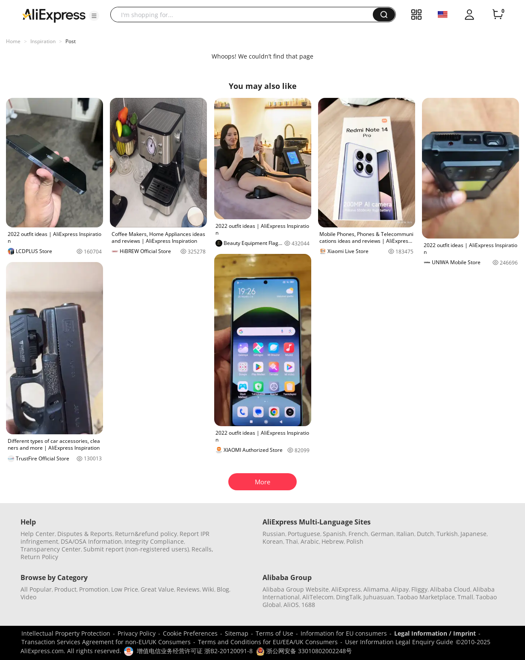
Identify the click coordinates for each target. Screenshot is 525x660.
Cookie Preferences (190, 633)
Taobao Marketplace (426, 597)
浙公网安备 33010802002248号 (304, 651)
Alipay (400, 589)
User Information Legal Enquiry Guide (399, 642)
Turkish (447, 534)
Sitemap (236, 633)
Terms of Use (274, 633)
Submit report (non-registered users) (136, 549)
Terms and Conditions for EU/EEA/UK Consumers (268, 642)
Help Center (38, 534)
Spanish (334, 534)
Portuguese (304, 534)
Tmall (465, 597)
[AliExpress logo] (54, 15)
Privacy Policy (137, 633)
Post (70, 41)
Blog (223, 589)
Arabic (310, 541)
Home (13, 41)
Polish (354, 541)
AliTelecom (317, 597)
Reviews (188, 589)
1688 (308, 605)
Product (65, 589)
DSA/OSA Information (91, 541)
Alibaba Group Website (295, 589)
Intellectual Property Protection (65, 633)
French (358, 534)
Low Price (124, 589)
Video (28, 597)
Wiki (208, 589)
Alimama (376, 589)
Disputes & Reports (84, 534)
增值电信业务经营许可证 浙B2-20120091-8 (195, 651)
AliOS (291, 605)
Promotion (94, 589)
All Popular (36, 589)
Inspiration (43, 41)
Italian (405, 534)
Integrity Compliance (154, 541)
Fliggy (419, 589)
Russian (273, 534)
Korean (272, 541)
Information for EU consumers (344, 633)
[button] (94, 16)
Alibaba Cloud (450, 589)
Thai (292, 541)
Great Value (157, 589)
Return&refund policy (146, 534)
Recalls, (202, 549)
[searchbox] (245, 14)
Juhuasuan (378, 597)
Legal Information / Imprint (435, 633)
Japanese (473, 534)
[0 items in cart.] (497, 14)
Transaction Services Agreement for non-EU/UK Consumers (106, 642)
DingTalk (348, 597)
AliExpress (346, 589)
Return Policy (39, 557)
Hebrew (332, 541)
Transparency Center (51, 549)
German (382, 534)
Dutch (425, 534)
